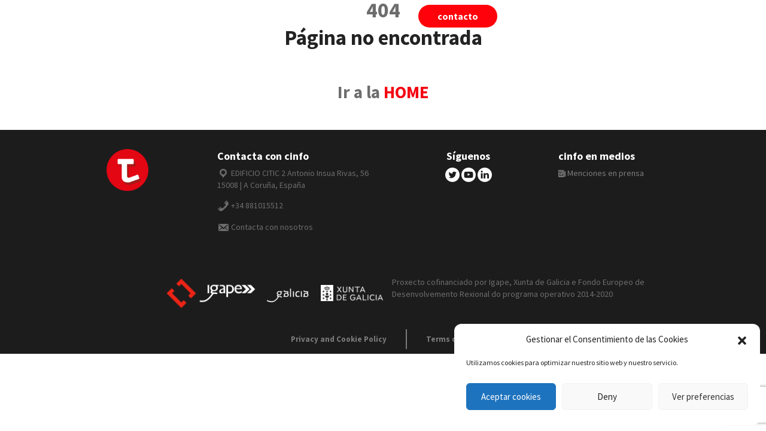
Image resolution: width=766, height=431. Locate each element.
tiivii (545, 16)
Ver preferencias (703, 396)
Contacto (457, 16)
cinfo (603, 16)
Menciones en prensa (601, 173)
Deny (607, 396)
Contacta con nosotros (272, 226)
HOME (406, 92)
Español (671, 16)
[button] (742, 339)
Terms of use (451, 339)
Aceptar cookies (511, 396)
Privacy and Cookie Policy (339, 339)
